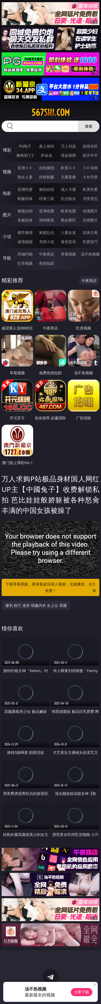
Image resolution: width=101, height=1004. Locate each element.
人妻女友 (68, 232)
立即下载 (81, 992)
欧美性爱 (90, 189)
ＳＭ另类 (90, 176)
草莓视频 (68, 254)
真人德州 (46, 146)
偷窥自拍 (25, 210)
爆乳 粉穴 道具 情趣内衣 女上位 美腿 (36, 605)
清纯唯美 (46, 220)
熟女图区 (68, 220)
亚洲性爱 (25, 189)
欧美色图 (68, 210)
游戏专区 (90, 146)
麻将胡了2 (25, 155)
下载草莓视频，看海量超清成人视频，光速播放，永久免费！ (51, 587)
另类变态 (90, 198)
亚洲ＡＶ (25, 167)
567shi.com (51, 112)
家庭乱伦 (46, 232)
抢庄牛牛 (90, 155)
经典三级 (46, 198)
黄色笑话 (68, 241)
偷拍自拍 (46, 189)
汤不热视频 (90, 254)
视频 (7, 172)
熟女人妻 (25, 176)
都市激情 (25, 232)
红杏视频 (25, 263)
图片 (7, 215)
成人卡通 (68, 189)
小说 (7, 236)
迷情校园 (25, 241)
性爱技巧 (90, 241)
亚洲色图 (46, 210)
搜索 (88, 126)
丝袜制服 (46, 176)
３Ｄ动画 (90, 167)
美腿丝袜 (25, 220)
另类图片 (90, 220)
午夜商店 (46, 254)
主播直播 (68, 176)
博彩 (7, 150)
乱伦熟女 (68, 198)
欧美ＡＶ (68, 167)
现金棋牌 (68, 155)
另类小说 (46, 241)
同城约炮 (25, 254)
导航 (7, 258)
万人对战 (68, 146)
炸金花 (46, 155)
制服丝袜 (25, 198)
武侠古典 (90, 232)
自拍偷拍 (46, 167)
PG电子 (25, 146)
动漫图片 (90, 210)
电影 (7, 193)
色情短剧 (46, 263)
